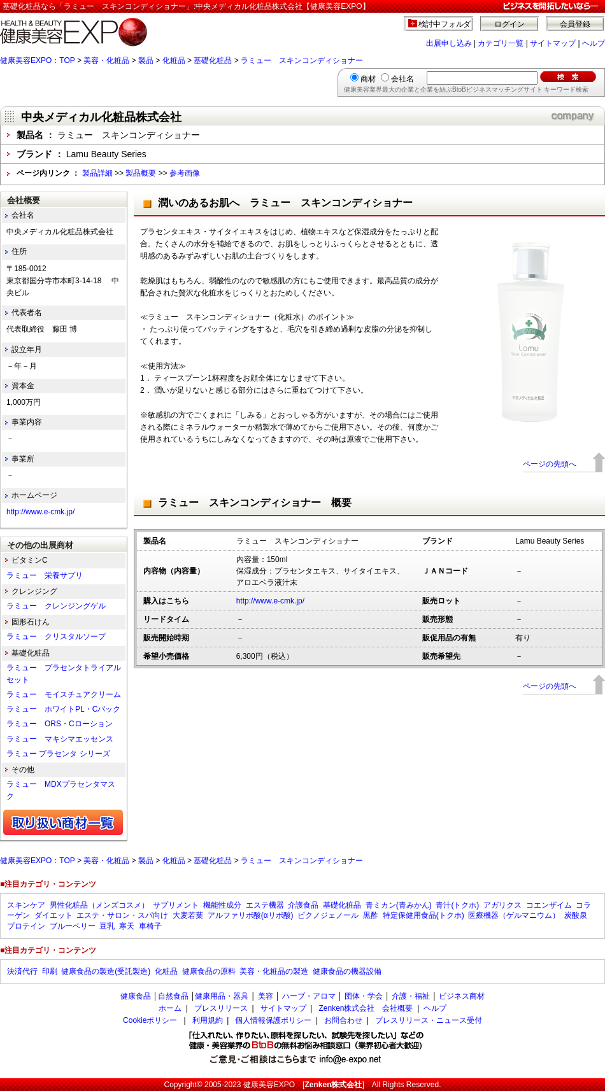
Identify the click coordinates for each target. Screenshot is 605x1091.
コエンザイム (549, 905)
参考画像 (184, 173)
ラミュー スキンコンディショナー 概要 (255, 502)
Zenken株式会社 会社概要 (365, 1008)
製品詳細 (97, 173)
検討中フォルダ (444, 24)
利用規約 (207, 1020)
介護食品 (303, 905)
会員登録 (575, 24)
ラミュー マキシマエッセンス (59, 739)
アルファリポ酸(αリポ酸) (251, 915)
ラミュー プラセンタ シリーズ (58, 753)
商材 (368, 78)
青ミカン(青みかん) (399, 905)
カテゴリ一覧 (500, 43)
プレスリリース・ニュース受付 (428, 1020)
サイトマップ (553, 43)
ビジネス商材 (462, 996)
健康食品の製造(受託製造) (105, 971)
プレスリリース (221, 1008)
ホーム (170, 1008)
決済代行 (22, 971)
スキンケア (26, 905)
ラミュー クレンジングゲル (56, 606)
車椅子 (150, 926)
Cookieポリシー (150, 1020)
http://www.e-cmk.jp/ (270, 600)
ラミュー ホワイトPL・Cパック (63, 709)
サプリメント (176, 905)
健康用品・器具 (221, 996)
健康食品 (135, 996)
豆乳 (107, 926)
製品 (145, 60)
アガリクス (502, 905)
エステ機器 (265, 905)
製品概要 (140, 173)
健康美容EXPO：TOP (37, 60)
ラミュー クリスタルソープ (56, 636)
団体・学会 (364, 996)
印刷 (49, 971)
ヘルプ (593, 43)
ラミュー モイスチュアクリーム (63, 694)
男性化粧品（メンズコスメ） (99, 905)
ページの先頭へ (549, 464)
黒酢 (370, 915)
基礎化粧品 (213, 60)
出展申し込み (449, 43)
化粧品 (173, 60)
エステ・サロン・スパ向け (122, 915)
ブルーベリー (73, 926)
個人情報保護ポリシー (273, 1020)
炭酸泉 (575, 915)
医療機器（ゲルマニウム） (514, 915)
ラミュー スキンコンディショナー (302, 60)
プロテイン (26, 926)
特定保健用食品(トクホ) (423, 915)
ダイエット (53, 915)
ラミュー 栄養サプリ (44, 575)
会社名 (402, 78)
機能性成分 (222, 905)
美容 (265, 996)
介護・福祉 (411, 996)
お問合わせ (343, 1020)
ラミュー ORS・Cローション (59, 723)
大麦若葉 (188, 915)
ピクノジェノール (328, 915)
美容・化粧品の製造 (273, 971)
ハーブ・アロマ (309, 996)
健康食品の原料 (209, 971)
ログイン (509, 24)
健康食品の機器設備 (347, 971)
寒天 (126, 926)
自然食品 (173, 996)
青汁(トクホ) (457, 905)
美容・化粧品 (106, 60)
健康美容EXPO (269, 1084)
